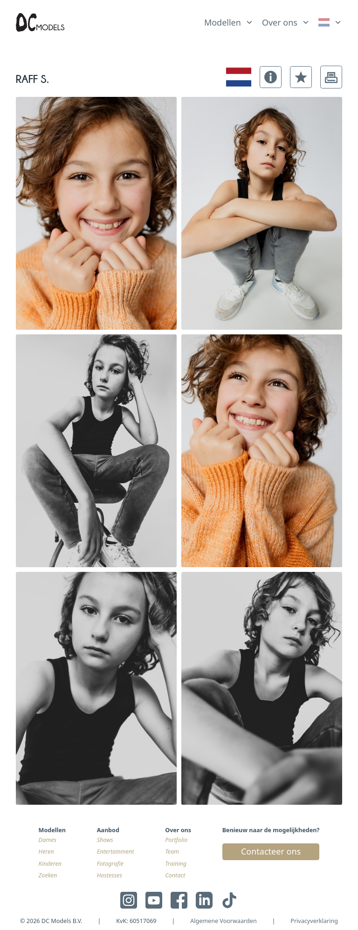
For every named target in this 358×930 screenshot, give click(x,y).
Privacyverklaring (314, 921)
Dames (47, 840)
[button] (271, 77)
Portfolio (176, 840)
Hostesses (109, 875)
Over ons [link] (279, 22)
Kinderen (50, 864)
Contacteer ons (271, 851)
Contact (175, 875)
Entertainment (115, 851)
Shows (105, 840)
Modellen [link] (222, 22)
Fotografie (110, 864)
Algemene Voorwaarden (223, 921)
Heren (46, 851)
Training (175, 864)
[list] (229, 20)
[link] (330, 22)
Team (172, 851)
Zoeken (48, 875)
